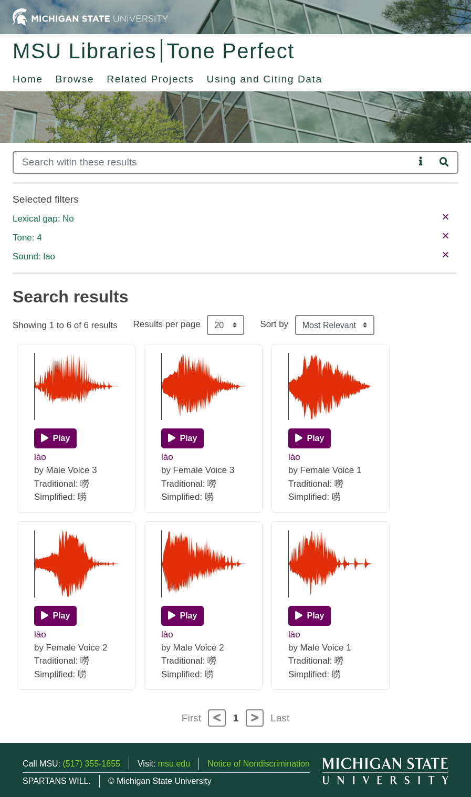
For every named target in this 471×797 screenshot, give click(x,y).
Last (279, 717)
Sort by (274, 324)
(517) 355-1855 (91, 763)
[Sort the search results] (334, 325)
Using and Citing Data (264, 79)
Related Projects (150, 79)
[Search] (214, 162)
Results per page (167, 324)
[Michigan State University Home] (90, 17)
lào (40, 457)
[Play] (55, 438)
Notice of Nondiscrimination (258, 763)
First (191, 717)
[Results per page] (225, 325)
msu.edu (174, 763)
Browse (75, 79)
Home (28, 79)
